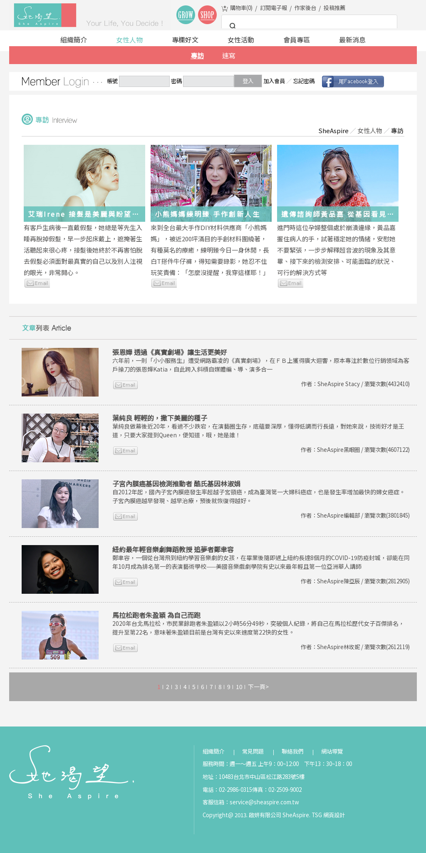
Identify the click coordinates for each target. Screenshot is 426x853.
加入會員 (274, 81)
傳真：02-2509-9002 (277, 789)
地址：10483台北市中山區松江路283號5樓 (254, 777)
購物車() (241, 8)
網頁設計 (334, 815)
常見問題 (253, 751)
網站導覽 (332, 751)
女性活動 (241, 40)
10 (239, 686)
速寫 (228, 55)
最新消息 (352, 40)
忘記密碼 (304, 81)
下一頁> (258, 686)
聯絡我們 (292, 751)
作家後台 (305, 8)
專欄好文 (185, 40)
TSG (317, 815)
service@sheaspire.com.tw (264, 802)
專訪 (197, 55)
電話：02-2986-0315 (227, 789)
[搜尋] (308, 27)
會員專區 (296, 40)
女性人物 (129, 40)
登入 (248, 81)
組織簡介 (73, 40)
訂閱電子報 (273, 8)
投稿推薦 (334, 8)
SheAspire (333, 130)
